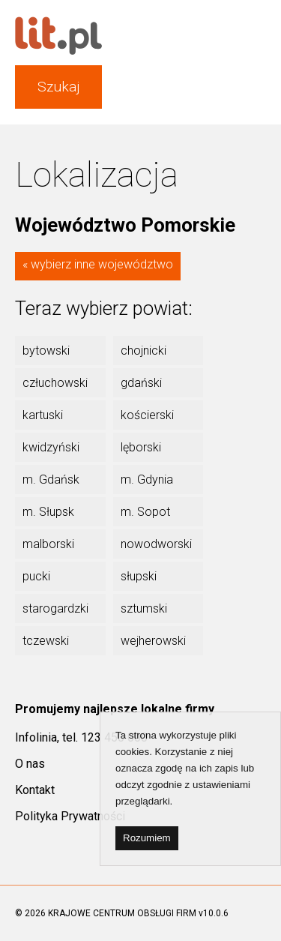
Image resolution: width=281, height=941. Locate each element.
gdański (141, 383)
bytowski (46, 350)
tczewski (45, 641)
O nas (30, 764)
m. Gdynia (147, 479)
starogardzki (55, 608)
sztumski (144, 608)
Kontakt (35, 790)
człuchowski (55, 383)
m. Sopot (145, 512)
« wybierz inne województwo (97, 264)
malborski (48, 544)
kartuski (42, 415)
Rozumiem (147, 838)
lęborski (141, 447)
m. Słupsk (48, 512)
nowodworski (156, 544)
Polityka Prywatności (70, 816)
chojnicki (143, 350)
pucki (36, 576)
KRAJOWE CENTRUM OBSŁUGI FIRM (122, 913)
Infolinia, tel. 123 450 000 (81, 737)
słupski (139, 576)
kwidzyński (50, 447)
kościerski (147, 415)
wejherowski (153, 641)
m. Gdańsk (50, 479)
